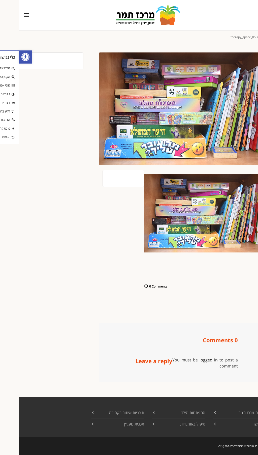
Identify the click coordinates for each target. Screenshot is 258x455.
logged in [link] (190, 360)
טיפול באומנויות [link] (173, 424)
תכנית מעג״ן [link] (115, 424)
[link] (6, 57)
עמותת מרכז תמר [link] (233, 412)
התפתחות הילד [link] (174, 412)
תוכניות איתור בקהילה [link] (107, 412)
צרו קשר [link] (240, 424)
